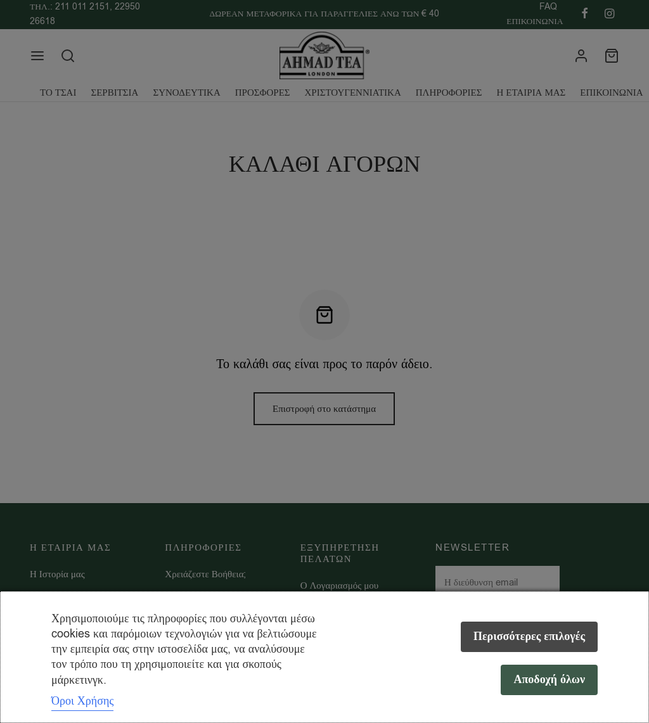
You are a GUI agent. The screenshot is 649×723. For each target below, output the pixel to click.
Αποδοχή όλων (549, 680)
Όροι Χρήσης (82, 700)
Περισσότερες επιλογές (529, 636)
